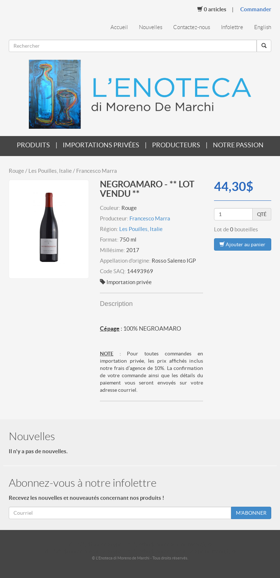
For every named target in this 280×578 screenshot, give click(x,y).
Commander (255, 9)
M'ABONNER (251, 513)
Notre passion (238, 144)
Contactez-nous (191, 27)
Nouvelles (150, 27)
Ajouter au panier (242, 244)
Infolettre (232, 27)
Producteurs (176, 144)
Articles (211, 9)
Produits (33, 144)
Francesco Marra (149, 218)
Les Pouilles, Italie (141, 229)
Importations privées (101, 144)
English (262, 27)
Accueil (119, 27)
